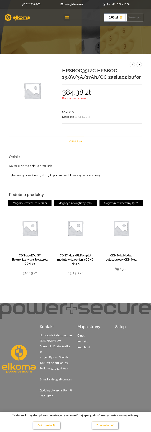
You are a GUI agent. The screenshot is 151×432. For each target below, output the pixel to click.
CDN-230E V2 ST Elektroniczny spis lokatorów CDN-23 (30, 259)
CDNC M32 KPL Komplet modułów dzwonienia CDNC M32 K (75, 259)
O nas (81, 335)
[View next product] (139, 64)
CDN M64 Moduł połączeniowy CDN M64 (121, 257)
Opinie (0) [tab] (75, 141)
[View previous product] (132, 64)
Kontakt (82, 341)
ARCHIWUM (82, 116)
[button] (67, 17)
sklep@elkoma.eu (60, 379)
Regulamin (84, 347)
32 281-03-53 (59, 362)
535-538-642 (59, 368)
